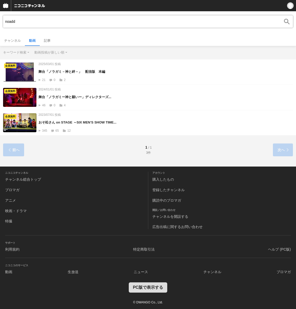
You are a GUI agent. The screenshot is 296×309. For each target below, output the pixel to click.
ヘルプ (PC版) (279, 249)
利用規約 (12, 249)
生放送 (73, 272)
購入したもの (163, 179)
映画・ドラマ (16, 211)
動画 (32, 41)
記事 (47, 41)
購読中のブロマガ (166, 200)
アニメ (10, 200)
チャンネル (12, 41)
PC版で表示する (148, 287)
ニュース (141, 272)
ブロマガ (12, 190)
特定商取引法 (144, 249)
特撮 (8, 221)
